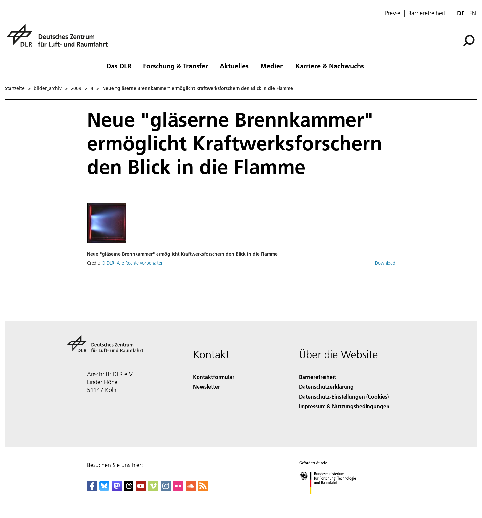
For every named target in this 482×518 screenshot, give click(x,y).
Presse (392, 13)
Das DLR (118, 65)
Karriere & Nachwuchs (330, 65)
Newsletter (206, 386)
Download (385, 263)
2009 (76, 88)
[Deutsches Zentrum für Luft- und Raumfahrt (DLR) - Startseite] (59, 39)
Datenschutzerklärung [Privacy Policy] (326, 386)
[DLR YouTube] (141, 488)
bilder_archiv (48, 88)
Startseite (15, 88)
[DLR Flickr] (178, 488)
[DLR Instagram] (166, 488)
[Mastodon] (117, 488)
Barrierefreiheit (426, 13)
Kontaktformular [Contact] (213, 376)
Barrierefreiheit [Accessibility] (317, 376)
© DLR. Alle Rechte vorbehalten (133, 263)
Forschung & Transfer (175, 65)
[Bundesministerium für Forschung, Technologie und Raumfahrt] (331, 500)
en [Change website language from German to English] (472, 13)
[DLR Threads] (129, 488)
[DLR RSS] (203, 488)
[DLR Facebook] (92, 488)
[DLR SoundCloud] (191, 488)
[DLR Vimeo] (153, 488)
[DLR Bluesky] (104, 488)
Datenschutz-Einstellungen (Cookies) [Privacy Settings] (344, 396)
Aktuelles (234, 65)
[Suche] (469, 41)
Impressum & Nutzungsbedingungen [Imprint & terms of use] (344, 406)
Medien (272, 65)
